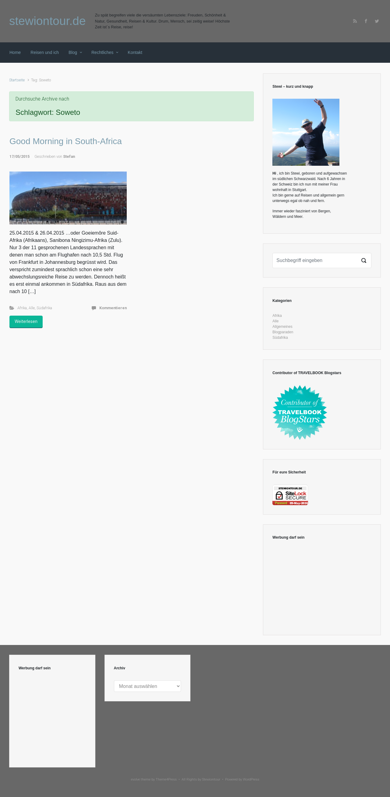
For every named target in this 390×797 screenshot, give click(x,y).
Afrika (22, 308)
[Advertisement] (321, 588)
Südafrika (44, 308)
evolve (135, 779)
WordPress (251, 779)
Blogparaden (282, 332)
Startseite (17, 80)
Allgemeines (282, 326)
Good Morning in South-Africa (65, 141)
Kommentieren (113, 308)
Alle (32, 308)
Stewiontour (211, 779)
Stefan (69, 156)
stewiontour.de (47, 20)
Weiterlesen (26, 321)
